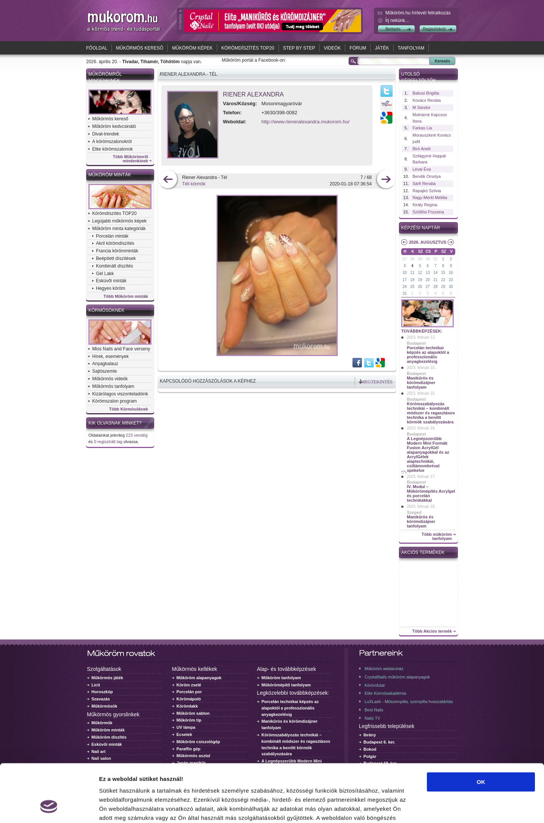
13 (428, 273)
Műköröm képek (192, 48)
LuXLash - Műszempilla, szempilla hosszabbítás (409, 701)
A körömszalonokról (112, 141)
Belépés (392, 28)
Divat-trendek (105, 134)
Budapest (416, 343)
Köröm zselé (188, 685)
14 (435, 273)
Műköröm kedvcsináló (114, 126)
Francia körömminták (117, 251)
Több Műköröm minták (126, 296)
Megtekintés (377, 381)
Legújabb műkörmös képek (119, 221)
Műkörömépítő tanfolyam (286, 685)
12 (420, 273)
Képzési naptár (420, 227)
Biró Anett (422, 148)
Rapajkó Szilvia (427, 190)
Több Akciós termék (432, 631)
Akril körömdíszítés (115, 243)
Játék (382, 48)
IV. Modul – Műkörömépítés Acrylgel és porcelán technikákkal (431, 493)
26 (420, 287)
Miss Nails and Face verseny (121, 349)
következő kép (386, 180)
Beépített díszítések (116, 258)
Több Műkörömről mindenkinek (130, 159)
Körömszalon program (114, 401)
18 (412, 280)
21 (435, 280)
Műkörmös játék (107, 677)
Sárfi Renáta (424, 183)
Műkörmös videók (110, 378)
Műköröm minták (109, 174)
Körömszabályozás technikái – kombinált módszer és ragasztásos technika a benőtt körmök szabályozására (431, 412)
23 (451, 280)
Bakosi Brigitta (426, 93)
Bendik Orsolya (427, 176)
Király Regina (425, 204)
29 (420, 259)
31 (435, 259)
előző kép (168, 180)
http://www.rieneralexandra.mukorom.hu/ (305, 121)
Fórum (357, 48)
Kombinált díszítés (114, 266)
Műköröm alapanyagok (198, 677)
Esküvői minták (111, 280)
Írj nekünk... (397, 20)
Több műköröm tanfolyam (437, 536)
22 (443, 280)
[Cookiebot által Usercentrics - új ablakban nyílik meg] (49, 808)
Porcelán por (189, 691)
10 (404, 273)
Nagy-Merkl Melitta (430, 197)
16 (451, 273)
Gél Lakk (105, 273)
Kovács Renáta (427, 100)
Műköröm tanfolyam (281, 677)
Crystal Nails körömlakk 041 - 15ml (428, 566)
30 (428, 259)
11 (412, 273)
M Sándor (422, 107)
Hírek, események (110, 356)
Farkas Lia (422, 128)
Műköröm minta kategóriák (118, 228)
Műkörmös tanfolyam (113, 386)
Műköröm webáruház (384, 668)
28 (412, 259)
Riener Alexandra (253, 94)
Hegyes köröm (110, 288)
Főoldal (96, 48)
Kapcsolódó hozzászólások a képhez (208, 381)
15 (443, 273)
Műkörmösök (104, 706)
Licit (95, 685)
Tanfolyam (411, 48)
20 (428, 280)
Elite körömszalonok (112, 149)
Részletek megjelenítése (429, 808)
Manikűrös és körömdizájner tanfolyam (421, 382)
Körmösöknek (106, 310)
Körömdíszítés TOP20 (247, 48)
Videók (332, 48)
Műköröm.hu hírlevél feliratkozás (418, 13)
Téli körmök (194, 184)
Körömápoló (188, 699)
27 (404, 259)
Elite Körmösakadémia (385, 693)
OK (481, 732)
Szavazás (100, 699)
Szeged (414, 512)
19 (420, 280)
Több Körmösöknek (128, 409)
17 (404, 280)
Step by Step (299, 48)
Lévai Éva (422, 169)
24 (404, 287)
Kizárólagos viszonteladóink (120, 394)
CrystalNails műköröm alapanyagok (397, 677)
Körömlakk (187, 706)
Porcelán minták (112, 236)
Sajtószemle (104, 371)
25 (412, 287)
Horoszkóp (102, 691)
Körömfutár (375, 685)
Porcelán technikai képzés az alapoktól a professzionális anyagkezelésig (428, 354)
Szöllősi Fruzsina (428, 212)
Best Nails (374, 710)
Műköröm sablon (193, 713)
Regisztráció (434, 28)
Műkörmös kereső (139, 48)
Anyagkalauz (105, 363)
